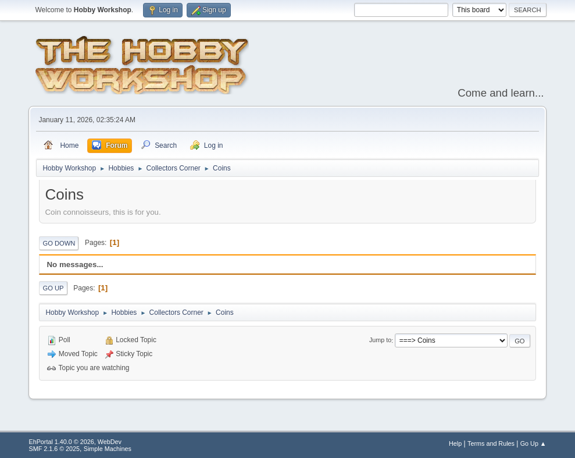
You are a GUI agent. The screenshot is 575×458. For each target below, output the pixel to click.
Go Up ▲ (533, 443)
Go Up (52, 288)
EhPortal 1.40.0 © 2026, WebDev (74, 441)
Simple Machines (107, 448)
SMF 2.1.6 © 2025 (54, 448)
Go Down (58, 243)
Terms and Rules (491, 443)
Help (455, 443)
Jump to (380, 340)
